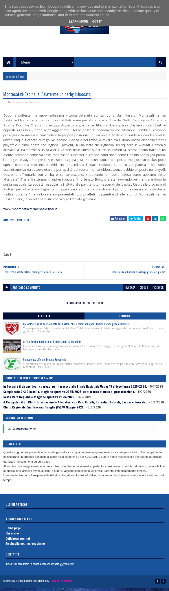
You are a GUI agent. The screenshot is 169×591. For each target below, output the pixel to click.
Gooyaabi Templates (61, 585)
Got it (97, 21)
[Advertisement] (84, 50)
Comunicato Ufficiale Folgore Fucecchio (44, 363)
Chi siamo (12, 537)
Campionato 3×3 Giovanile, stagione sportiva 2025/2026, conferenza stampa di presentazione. (69, 395)
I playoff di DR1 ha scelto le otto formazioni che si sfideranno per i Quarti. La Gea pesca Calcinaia (76, 328)
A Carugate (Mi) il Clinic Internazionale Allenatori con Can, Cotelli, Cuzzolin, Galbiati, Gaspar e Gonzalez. (75, 406)
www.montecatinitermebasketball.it (30, 213)
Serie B (34, 106)
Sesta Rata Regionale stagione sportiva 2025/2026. (39, 401)
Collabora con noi (18, 542)
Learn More (78, 21)
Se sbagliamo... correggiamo (25, 547)
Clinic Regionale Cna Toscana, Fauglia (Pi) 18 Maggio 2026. (43, 411)
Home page (13, 532)
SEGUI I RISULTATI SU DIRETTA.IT (84, 307)
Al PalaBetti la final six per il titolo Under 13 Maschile (52, 346)
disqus (144, 291)
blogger (130, 291)
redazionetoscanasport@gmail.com (53, 568)
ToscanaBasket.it (22, 433)
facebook (157, 291)
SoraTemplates (24, 585)
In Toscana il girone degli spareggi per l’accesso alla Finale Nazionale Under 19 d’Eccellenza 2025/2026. (75, 390)
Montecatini (20, 106)
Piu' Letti (44, 320)
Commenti (125, 320)
